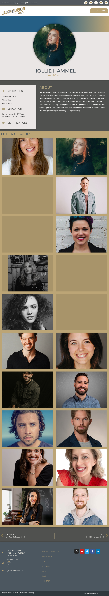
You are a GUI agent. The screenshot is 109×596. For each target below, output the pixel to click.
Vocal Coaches (50, 552)
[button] (54, 11)
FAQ (44, 576)
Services (47, 557)
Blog (44, 571)
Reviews (46, 566)
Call (8, 566)
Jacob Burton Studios (91, 593)
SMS (9, 562)
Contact (46, 581)
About (45, 561)
